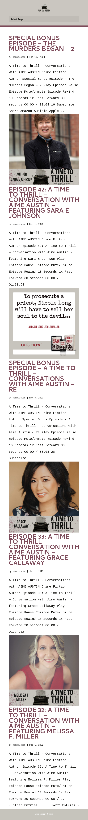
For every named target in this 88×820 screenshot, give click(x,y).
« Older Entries (23, 805)
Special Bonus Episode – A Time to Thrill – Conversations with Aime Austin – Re (42, 377)
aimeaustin (19, 57)
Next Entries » (65, 805)
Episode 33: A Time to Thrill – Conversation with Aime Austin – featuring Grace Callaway (44, 550)
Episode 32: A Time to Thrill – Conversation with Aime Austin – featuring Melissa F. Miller (44, 724)
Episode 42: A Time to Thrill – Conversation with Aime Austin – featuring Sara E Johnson (44, 203)
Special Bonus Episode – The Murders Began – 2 (41, 44)
